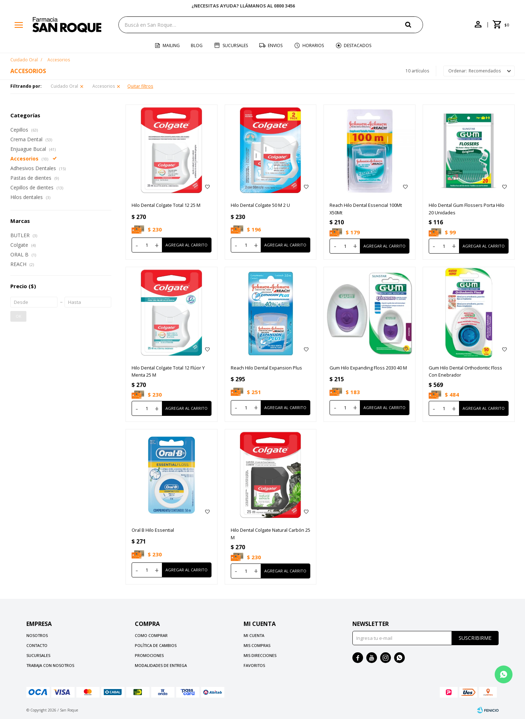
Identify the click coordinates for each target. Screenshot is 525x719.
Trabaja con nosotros (50, 665)
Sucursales (235, 45)
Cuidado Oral (64, 86)
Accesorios (103, 86)
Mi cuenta (254, 635)
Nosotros (37, 635)
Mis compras (257, 645)
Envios (275, 45)
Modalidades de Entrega (161, 665)
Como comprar (151, 635)
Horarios (313, 45)
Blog (197, 45)
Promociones (149, 655)
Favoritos (254, 665)
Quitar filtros (140, 86)
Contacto (36, 645)
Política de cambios (156, 645)
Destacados (357, 45)
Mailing (171, 45)
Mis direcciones (260, 655)
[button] (414, 24)
